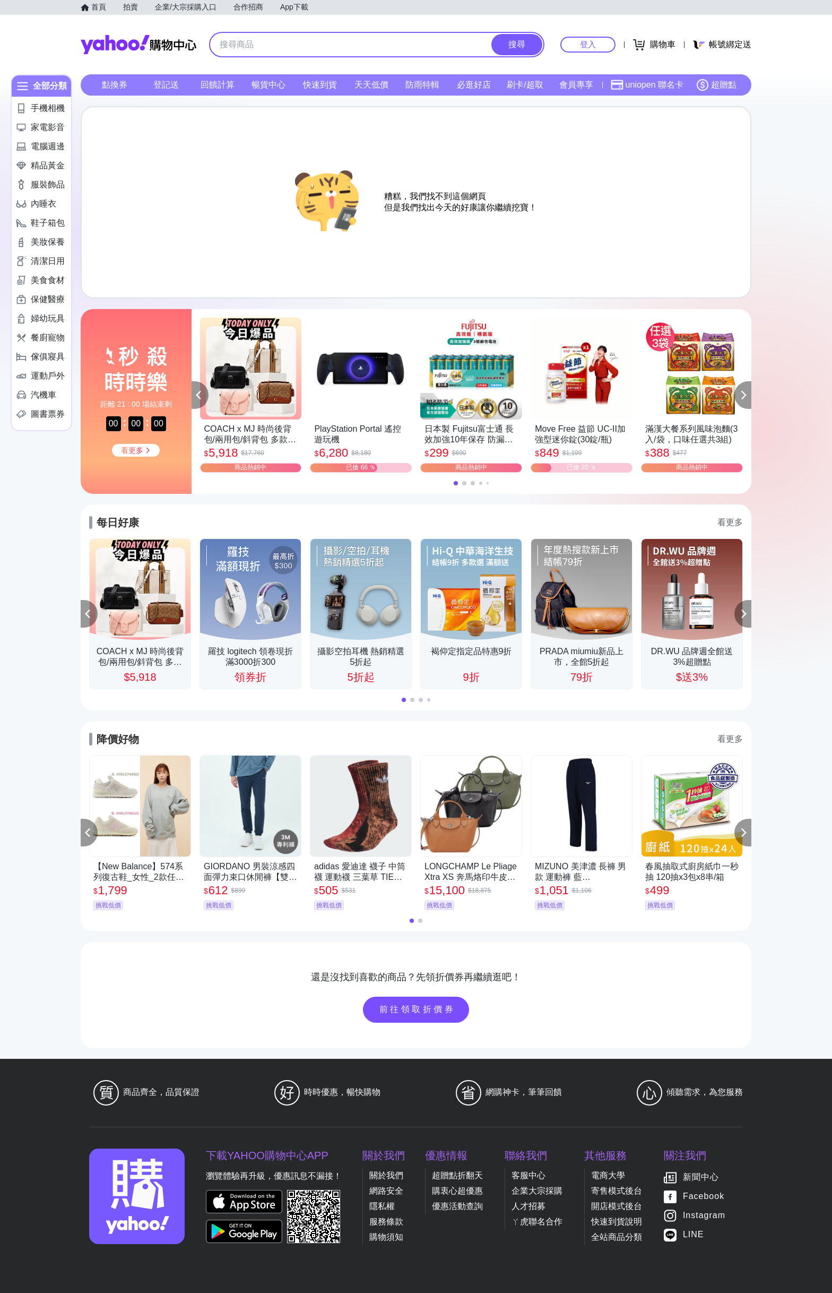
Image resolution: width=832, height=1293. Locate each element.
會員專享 (576, 84)
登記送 (166, 84)
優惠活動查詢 (457, 1206)
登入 (588, 44)
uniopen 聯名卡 (647, 85)
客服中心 (528, 1175)
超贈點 (716, 85)
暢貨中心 (268, 84)
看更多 (730, 522)
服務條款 (386, 1221)
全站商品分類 (616, 1236)
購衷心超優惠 (457, 1190)
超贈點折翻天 (457, 1175)
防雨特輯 (422, 84)
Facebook (703, 1196)
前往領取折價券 (417, 1009)
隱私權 (382, 1206)
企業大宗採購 (537, 1190)
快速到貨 (320, 84)
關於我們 (386, 1175)
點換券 (114, 84)
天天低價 (371, 84)
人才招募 (528, 1206)
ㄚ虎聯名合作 (537, 1221)
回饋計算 (218, 84)
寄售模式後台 (616, 1190)
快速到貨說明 (616, 1221)
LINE (693, 1234)
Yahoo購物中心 (138, 44)
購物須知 (386, 1236)
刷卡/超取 (525, 84)
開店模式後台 (616, 1206)
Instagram (704, 1215)
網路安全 (386, 1190)
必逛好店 (474, 84)
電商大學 (608, 1175)
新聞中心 (701, 1176)
